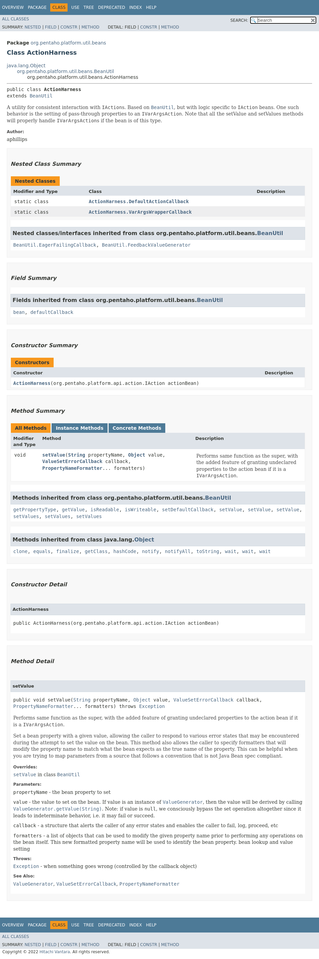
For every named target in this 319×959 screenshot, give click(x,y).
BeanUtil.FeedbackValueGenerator (146, 245)
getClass (96, 551)
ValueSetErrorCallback (72, 461)
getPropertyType (34, 509)
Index (135, 7)
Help (151, 7)
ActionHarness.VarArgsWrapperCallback (140, 212)
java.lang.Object (26, 65)
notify (150, 551)
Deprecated (111, 7)
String (76, 455)
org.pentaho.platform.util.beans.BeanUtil (65, 71)
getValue (73, 509)
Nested (32, 27)
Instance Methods (79, 428)
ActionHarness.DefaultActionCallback (139, 201)
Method (90, 27)
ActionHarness (32, 383)
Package (37, 7)
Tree (88, 7)
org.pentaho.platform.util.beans (68, 43)
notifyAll (178, 551)
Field (50, 27)
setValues (26, 516)
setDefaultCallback (187, 509)
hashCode (124, 551)
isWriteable (140, 509)
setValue (53, 455)
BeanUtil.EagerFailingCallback (54, 245)
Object (136, 455)
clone (20, 551)
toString (207, 551)
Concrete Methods (137, 428)
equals (42, 551)
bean (19, 312)
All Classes (15, 19)
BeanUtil (41, 96)
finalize (67, 551)
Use (75, 7)
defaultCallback (52, 312)
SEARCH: (239, 20)
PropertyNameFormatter (72, 468)
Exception (152, 706)
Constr (68, 27)
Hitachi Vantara (54, 951)
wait (231, 551)
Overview (13, 7)
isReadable (105, 509)
